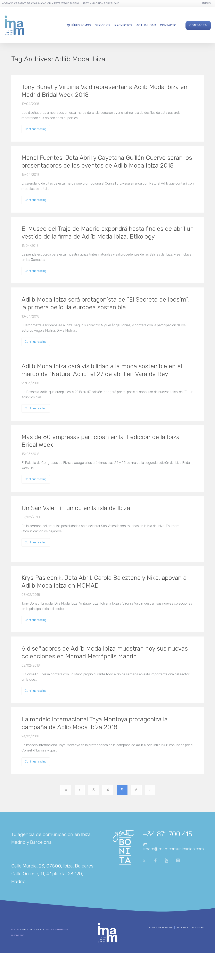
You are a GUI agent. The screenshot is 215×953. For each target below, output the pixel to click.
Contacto (168, 25)
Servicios (102, 25)
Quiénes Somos (79, 25)
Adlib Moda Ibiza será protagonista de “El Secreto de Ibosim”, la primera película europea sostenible (105, 303)
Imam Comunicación (32, 929)
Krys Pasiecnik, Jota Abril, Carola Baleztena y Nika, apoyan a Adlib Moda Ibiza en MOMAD (104, 581)
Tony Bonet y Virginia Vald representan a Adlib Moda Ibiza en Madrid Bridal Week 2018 (104, 90)
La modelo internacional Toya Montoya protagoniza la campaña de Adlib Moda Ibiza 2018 (95, 723)
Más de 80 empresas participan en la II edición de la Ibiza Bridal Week (101, 440)
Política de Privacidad (161, 927)
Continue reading (36, 129)
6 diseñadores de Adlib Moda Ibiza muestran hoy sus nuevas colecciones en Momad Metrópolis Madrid (105, 652)
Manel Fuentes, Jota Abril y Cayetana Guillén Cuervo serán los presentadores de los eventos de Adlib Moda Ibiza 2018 (107, 161)
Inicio (206, 3)
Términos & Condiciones (189, 927)
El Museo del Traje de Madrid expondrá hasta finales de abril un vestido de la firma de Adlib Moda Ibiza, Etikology (108, 232)
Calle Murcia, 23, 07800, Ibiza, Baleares (52, 866)
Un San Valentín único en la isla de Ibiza (76, 508)
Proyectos (123, 25)
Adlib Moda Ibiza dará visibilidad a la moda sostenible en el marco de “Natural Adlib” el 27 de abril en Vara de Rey (102, 370)
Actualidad (146, 25)
